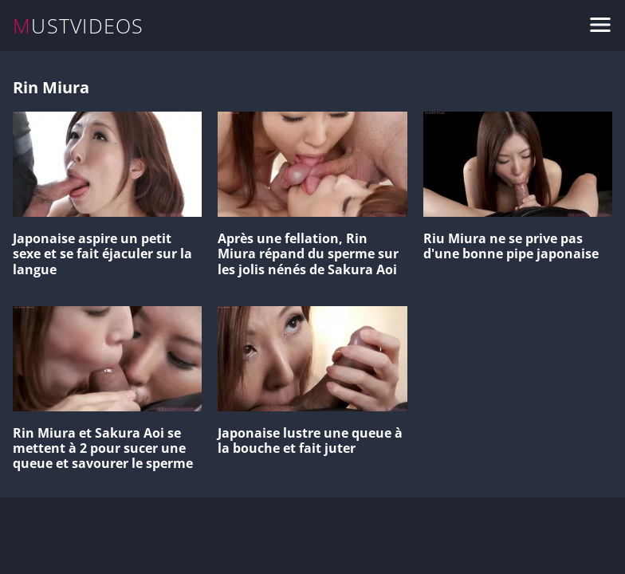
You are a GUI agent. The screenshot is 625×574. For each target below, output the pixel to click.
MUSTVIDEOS (78, 26)
